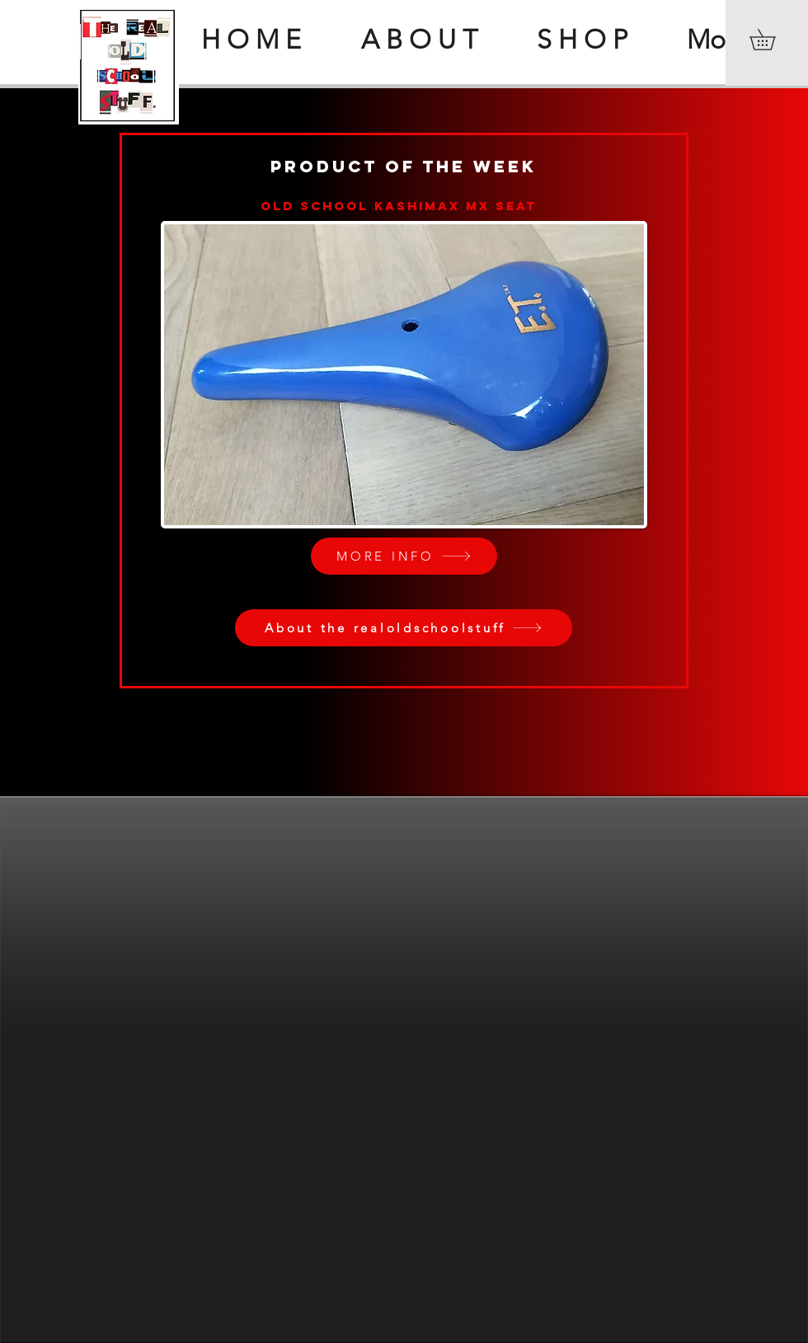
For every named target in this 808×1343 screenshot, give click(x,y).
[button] (772, 39)
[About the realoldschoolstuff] (403, 627)
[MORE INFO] (404, 556)
